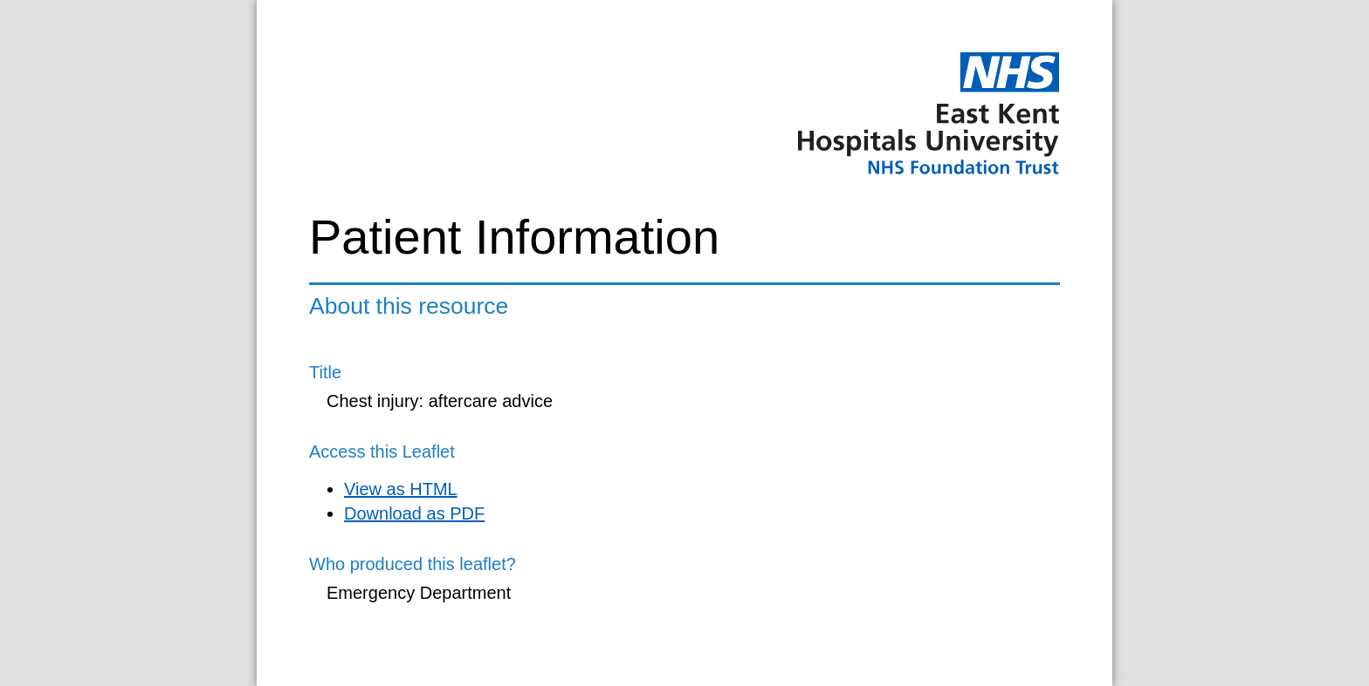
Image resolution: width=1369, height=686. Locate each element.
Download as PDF (414, 513)
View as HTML (400, 489)
